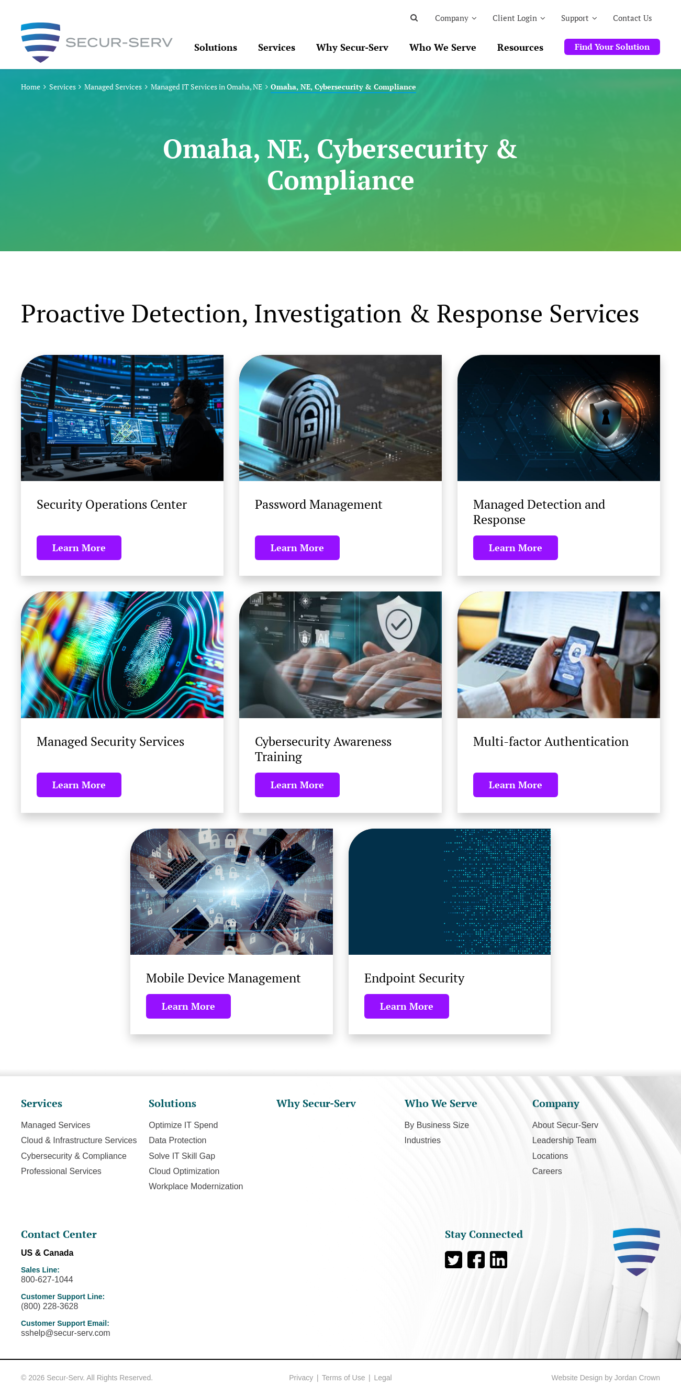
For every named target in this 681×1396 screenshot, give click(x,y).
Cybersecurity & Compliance (74, 1156)
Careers (547, 1171)
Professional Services (61, 1171)
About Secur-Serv (565, 1125)
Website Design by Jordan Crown (605, 1377)
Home (30, 87)
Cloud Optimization (184, 1171)
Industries (423, 1140)
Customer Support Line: (114, 1301)
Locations (550, 1156)
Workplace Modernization (196, 1186)
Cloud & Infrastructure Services (79, 1140)
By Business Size (437, 1125)
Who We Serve (442, 47)
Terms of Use (343, 1377)
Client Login (515, 18)
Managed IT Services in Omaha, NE (206, 87)
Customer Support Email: (114, 1328)
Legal (383, 1377)
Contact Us (632, 18)
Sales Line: (114, 1275)
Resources (520, 47)
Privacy (301, 1377)
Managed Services (113, 87)
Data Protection (177, 1140)
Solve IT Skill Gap (182, 1156)
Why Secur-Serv (352, 47)
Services (276, 47)
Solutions (215, 47)
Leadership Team (564, 1140)
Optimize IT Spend (183, 1125)
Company (451, 18)
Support (575, 18)
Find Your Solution (612, 46)
